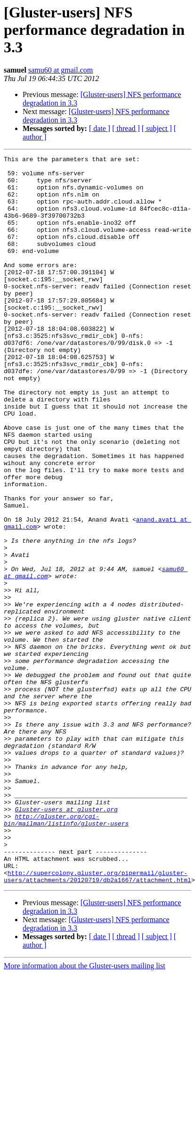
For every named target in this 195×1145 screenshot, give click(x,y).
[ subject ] (157, 128)
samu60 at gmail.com (60, 70)
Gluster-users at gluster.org (66, 940)
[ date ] (99, 128)
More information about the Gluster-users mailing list (84, 1111)
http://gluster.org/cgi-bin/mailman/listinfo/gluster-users (66, 953)
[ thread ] (126, 128)
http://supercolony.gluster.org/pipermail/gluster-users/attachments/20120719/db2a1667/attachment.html (97, 1021)
